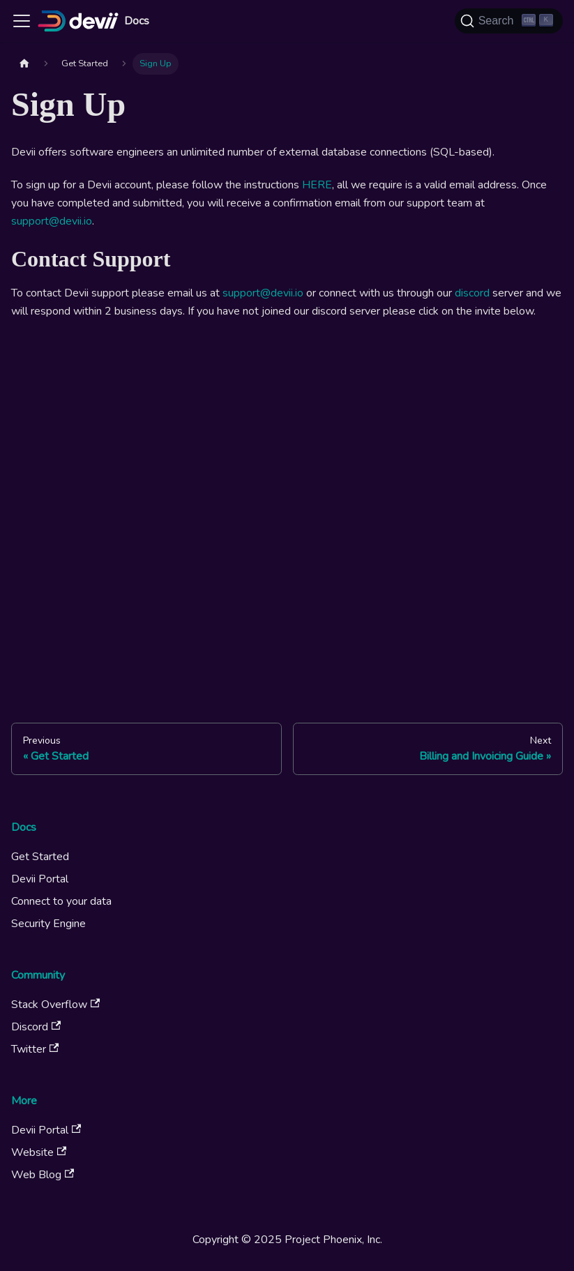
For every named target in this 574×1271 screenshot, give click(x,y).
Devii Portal (39, 879)
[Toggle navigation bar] (21, 20)
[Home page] (24, 64)
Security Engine (48, 923)
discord (472, 293)
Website (38, 1152)
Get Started (40, 856)
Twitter (35, 1049)
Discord (36, 1027)
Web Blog (42, 1174)
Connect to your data (61, 901)
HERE (317, 185)
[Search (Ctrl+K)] (509, 20)
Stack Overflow (55, 1004)
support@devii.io (51, 221)
